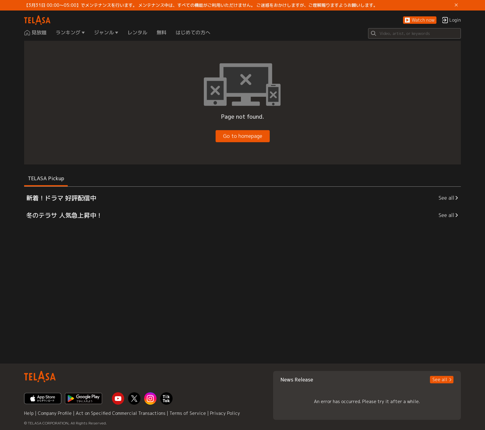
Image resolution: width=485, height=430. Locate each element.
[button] (419, 20)
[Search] (414, 33)
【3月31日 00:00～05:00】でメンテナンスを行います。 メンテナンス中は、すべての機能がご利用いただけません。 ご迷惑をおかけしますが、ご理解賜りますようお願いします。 (201, 5)
